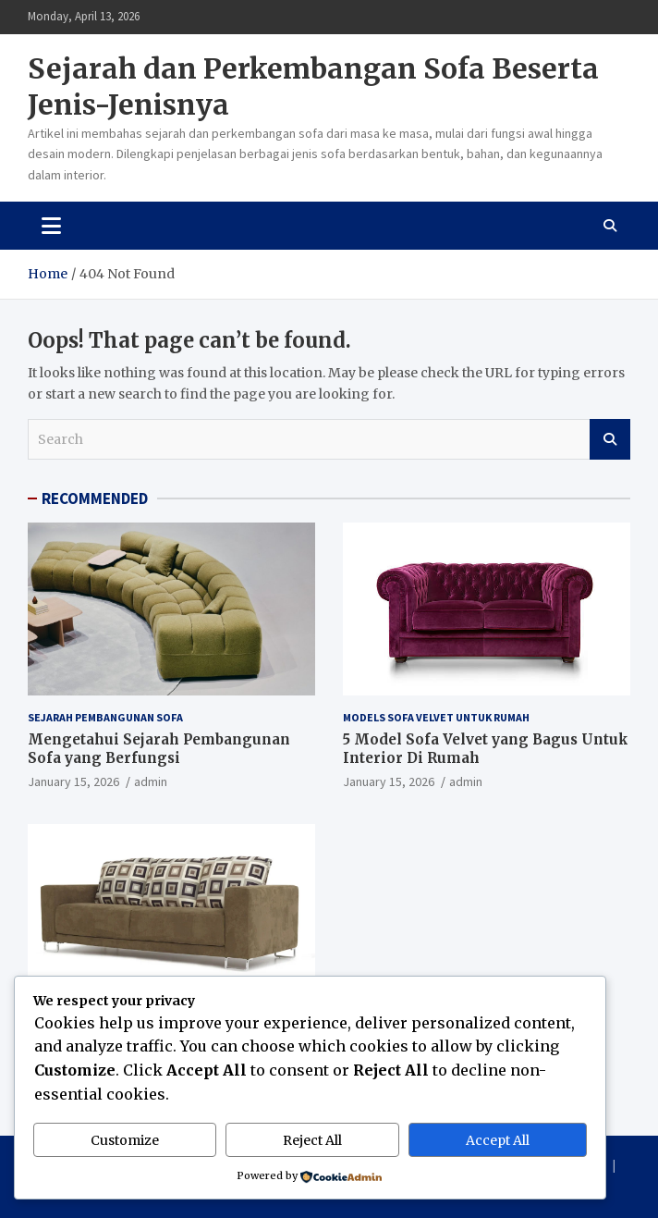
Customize (125, 1140)
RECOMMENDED (95, 498)
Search (610, 439)
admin (150, 781)
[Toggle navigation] (51, 226)
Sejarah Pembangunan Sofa (105, 717)
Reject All (312, 1140)
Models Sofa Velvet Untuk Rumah (436, 717)
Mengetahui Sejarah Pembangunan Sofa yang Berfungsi (159, 749)
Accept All (498, 1140)
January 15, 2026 (73, 781)
